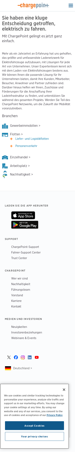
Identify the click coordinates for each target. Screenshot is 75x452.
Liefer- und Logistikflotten (32, 139)
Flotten (15, 134)
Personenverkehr (26, 146)
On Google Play (24, 225)
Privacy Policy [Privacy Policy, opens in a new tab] (55, 415)
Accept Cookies (34, 425)
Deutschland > (22, 368)
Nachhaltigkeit (20, 174)
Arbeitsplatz (18, 166)
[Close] (64, 389)
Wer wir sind (19, 278)
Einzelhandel (19, 157)
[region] (34, 416)
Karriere (16, 301)
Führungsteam (20, 289)
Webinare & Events (23, 338)
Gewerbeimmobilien (24, 126)
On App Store (23, 215)
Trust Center (19, 258)
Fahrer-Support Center (26, 252)
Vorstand (17, 295)
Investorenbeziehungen (26, 332)
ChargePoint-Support (25, 247)
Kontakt (16, 306)
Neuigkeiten (19, 327)
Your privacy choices (34, 436)
